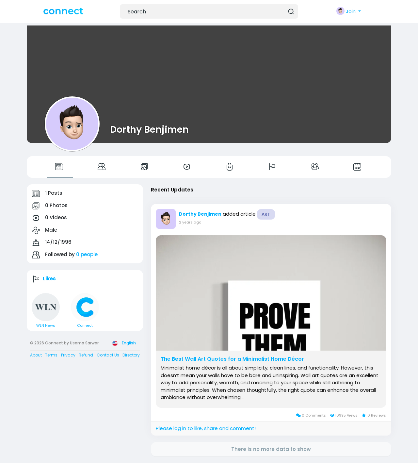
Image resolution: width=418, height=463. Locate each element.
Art (266, 214)
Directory (131, 355)
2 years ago (190, 222)
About (36, 355)
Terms (51, 355)
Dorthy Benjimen (149, 129)
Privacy (68, 355)
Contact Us (108, 355)
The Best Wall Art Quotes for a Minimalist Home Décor (232, 359)
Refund (86, 355)
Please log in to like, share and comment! (206, 428)
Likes (49, 278)
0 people (87, 254)
